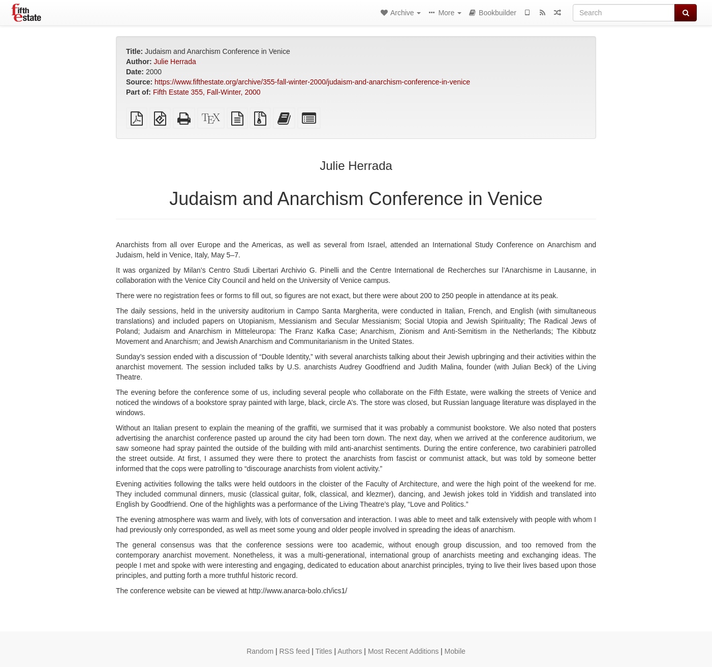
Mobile (455, 651)
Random (259, 651)
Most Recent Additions (403, 651)
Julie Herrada (174, 61)
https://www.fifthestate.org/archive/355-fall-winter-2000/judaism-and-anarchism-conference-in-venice (312, 82)
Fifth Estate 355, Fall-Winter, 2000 (207, 92)
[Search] (624, 12)
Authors (349, 651)
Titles (324, 651)
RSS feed (295, 651)
